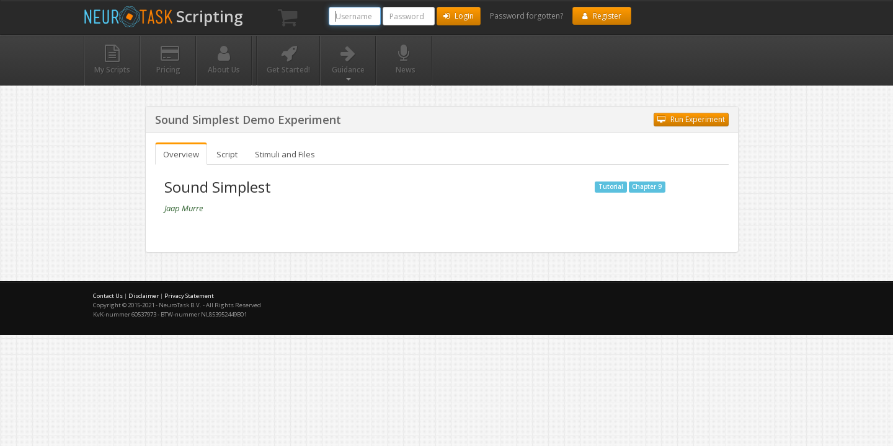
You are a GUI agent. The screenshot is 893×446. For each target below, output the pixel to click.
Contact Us (108, 296)
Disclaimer (143, 296)
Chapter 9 (647, 187)
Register (601, 16)
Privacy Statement (189, 296)
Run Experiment (691, 119)
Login (458, 16)
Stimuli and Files (285, 154)
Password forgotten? (526, 16)
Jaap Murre (183, 208)
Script (227, 154)
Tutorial (610, 187)
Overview (181, 154)
